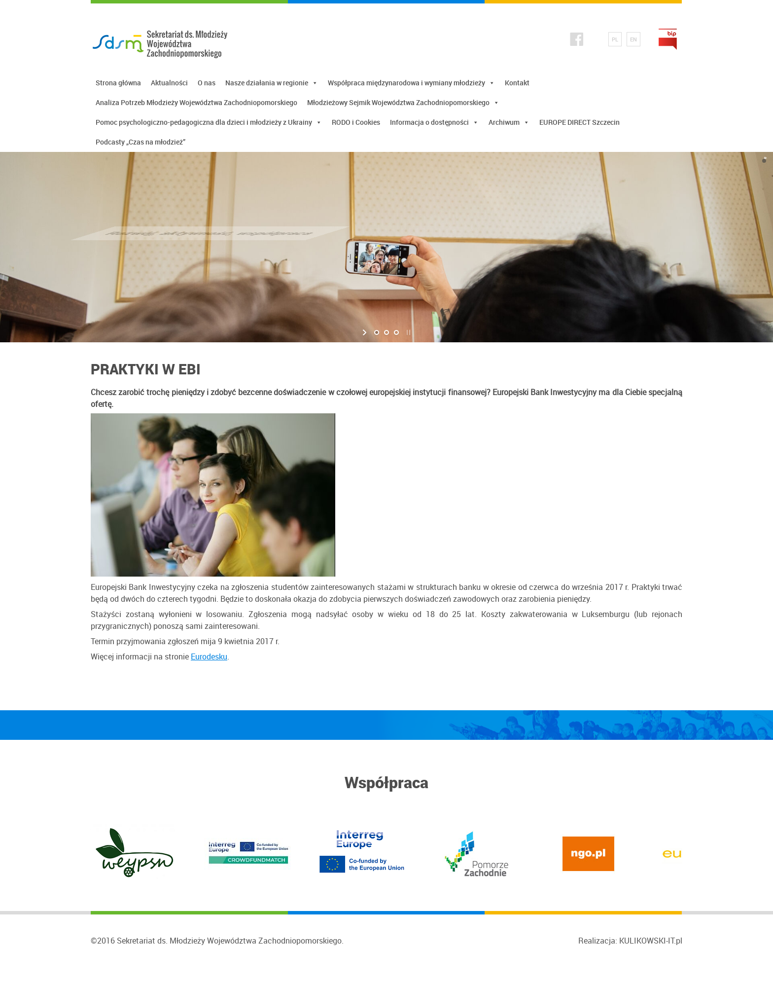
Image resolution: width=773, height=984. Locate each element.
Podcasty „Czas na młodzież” (140, 141)
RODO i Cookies (356, 122)
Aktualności (169, 82)
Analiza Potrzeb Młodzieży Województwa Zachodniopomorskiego (196, 102)
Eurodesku (209, 656)
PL (615, 39)
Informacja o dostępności (434, 122)
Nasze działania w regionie (271, 83)
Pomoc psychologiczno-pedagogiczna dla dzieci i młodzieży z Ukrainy (209, 122)
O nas (206, 82)
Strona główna (118, 82)
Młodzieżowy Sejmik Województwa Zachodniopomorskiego (403, 102)
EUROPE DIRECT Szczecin (579, 122)
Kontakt (517, 82)
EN (633, 39)
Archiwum (509, 122)
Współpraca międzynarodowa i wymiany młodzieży (411, 83)
